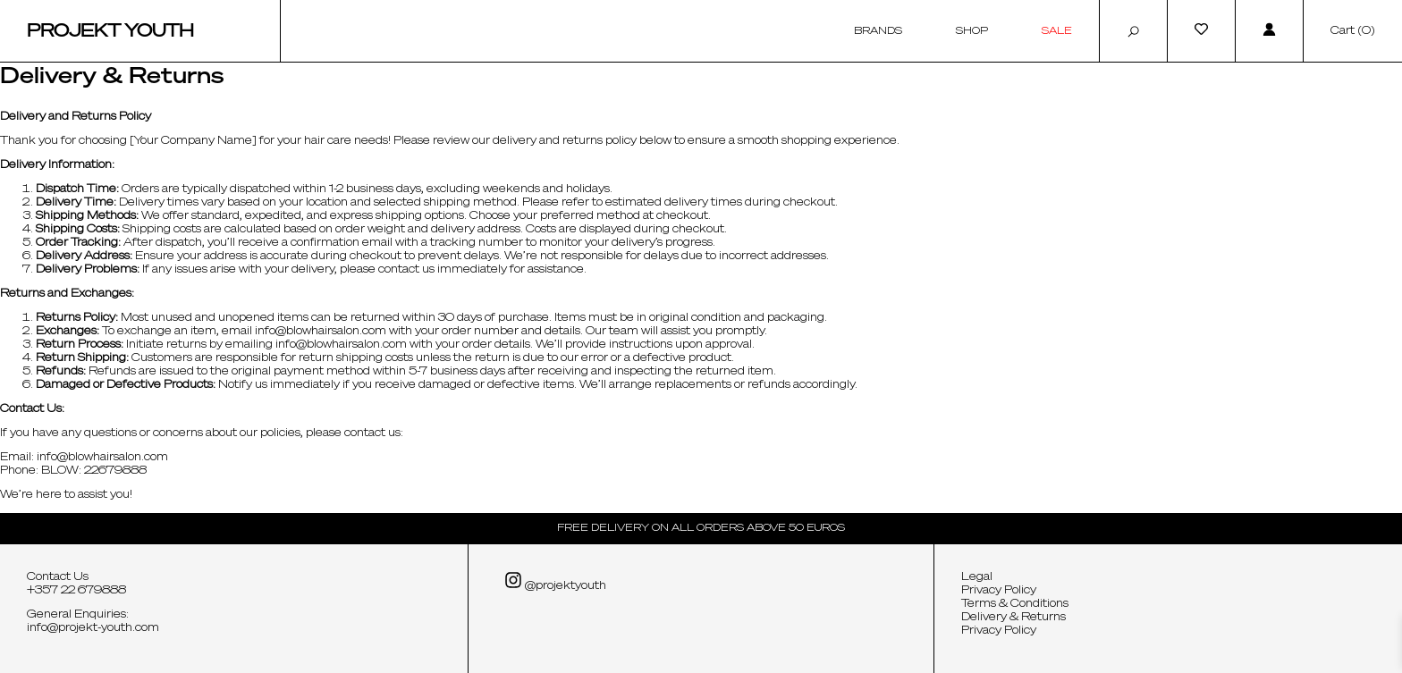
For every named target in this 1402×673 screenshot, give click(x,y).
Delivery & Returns (1013, 617)
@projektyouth (555, 581)
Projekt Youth (110, 31)
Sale (1057, 31)
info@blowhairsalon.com (320, 331)
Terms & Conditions (1014, 604)
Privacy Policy (998, 590)
